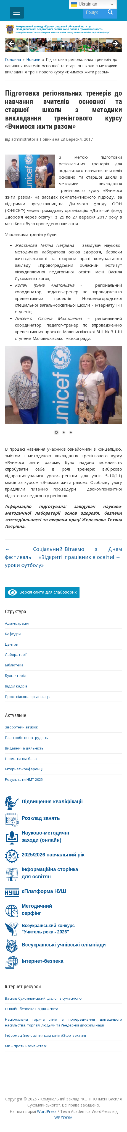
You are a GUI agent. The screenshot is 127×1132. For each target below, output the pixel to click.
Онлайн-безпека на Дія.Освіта (31, 1008)
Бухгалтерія (15, 675)
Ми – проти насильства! (26, 1045)
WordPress (47, 1111)
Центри (11, 644)
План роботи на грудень (26, 737)
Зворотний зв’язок (21, 727)
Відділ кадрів (16, 686)
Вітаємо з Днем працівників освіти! (93, 553)
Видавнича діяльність (24, 748)
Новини (33, 59)
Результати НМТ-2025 (24, 779)
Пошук (110, 12)
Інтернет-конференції (24, 768)
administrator (23, 139)
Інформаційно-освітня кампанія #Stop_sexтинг (45, 1035)
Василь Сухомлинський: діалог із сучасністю (43, 998)
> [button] (115, 44)
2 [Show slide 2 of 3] (63, 433)
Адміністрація (17, 623)
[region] (63, 45)
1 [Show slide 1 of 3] (56, 433)
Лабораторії (16, 654)
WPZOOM (63, 1117)
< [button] (12, 44)
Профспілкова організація (28, 696)
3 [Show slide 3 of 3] (71, 433)
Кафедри (13, 633)
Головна (13, 59)
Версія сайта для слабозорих (42, 592)
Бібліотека (14, 665)
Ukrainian (84, 4)
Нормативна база (21, 758)
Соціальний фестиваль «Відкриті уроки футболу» (33, 557)
